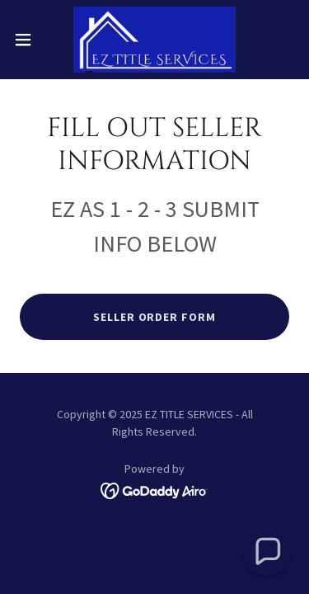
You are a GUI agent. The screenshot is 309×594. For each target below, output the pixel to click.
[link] (154, 40)
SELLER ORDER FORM (155, 316)
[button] (29, 39)
